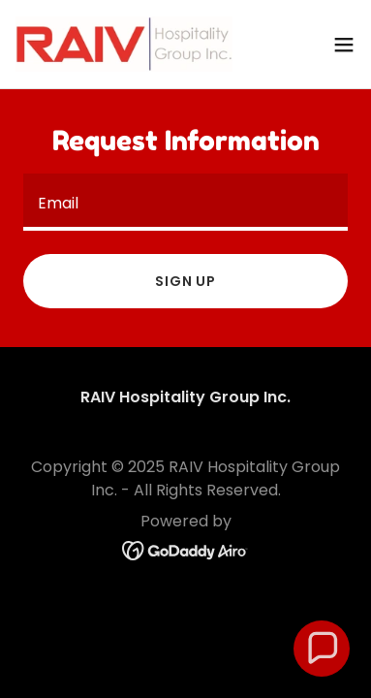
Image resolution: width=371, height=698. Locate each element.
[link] (123, 44)
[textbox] (185, 202)
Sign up (185, 281)
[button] (344, 44)
